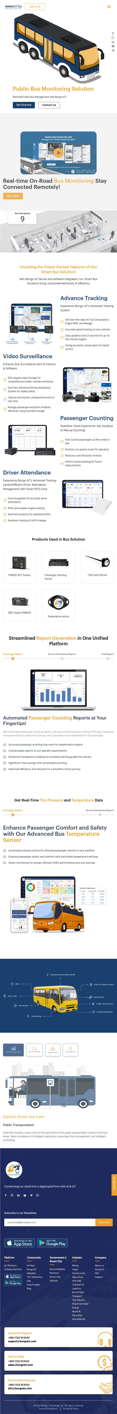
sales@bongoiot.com (20, 1365)
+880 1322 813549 (18, 1338)
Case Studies (33, 1284)
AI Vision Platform (13, 1269)
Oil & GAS (76, 1281)
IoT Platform (10, 1265)
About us (99, 1265)
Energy (75, 1307)
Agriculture (77, 1277)
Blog (29, 1288)
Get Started (23, 104)
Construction (78, 1273)
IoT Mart (31, 1265)
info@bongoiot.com (20, 1388)
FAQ (97, 1273)
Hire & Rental (78, 1319)
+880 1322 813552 (18, 1361)
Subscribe (104, 1222)
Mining (75, 1265)
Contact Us (49, 105)
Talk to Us (35, 6)
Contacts (99, 1269)
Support (99, 1277)
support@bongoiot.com (22, 1341)
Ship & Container (80, 1304)
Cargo (75, 1269)
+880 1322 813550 (19, 1385)
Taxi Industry (78, 1300)
